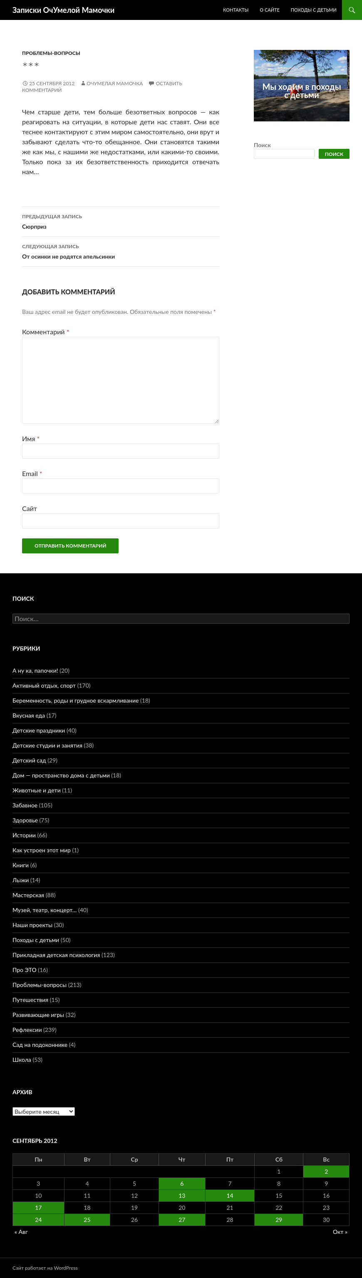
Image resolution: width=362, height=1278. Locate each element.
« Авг (21, 1231)
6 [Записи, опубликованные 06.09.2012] (181, 1183)
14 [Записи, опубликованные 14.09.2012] (229, 1195)
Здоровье (25, 820)
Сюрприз (120, 221)
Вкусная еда (28, 715)
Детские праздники (38, 730)
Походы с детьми (314, 9)
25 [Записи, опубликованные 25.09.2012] (87, 1219)
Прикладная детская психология (56, 954)
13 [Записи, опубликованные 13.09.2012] (182, 1195)
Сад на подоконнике (39, 1044)
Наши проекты (32, 924)
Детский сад (29, 760)
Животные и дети (36, 790)
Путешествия (30, 999)
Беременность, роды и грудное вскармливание (75, 700)
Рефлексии (27, 1029)
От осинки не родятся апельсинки (120, 251)
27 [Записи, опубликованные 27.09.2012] (182, 1219)
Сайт (29, 508)
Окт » (340, 1231)
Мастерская (28, 894)
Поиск (262, 144)
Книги (20, 864)
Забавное (24, 805)
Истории (24, 835)
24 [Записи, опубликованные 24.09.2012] (38, 1219)
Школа (21, 1059)
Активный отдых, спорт (44, 685)
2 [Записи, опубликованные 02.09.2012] (326, 1171)
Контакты (235, 9)
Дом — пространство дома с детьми (61, 775)
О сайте (270, 9)
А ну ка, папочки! (35, 670)
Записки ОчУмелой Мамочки (63, 10)
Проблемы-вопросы (51, 53)
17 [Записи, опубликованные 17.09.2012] (38, 1207)
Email (32, 473)
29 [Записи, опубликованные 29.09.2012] (278, 1219)
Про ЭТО (24, 969)
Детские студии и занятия (47, 745)
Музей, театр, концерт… (44, 909)
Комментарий (45, 332)
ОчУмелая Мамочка (115, 83)
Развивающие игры (38, 1014)
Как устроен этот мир (41, 850)
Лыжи (20, 879)
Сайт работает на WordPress (45, 1268)
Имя (31, 438)
